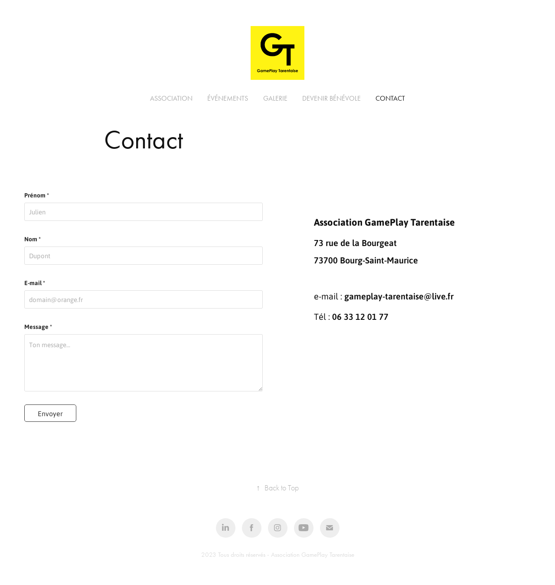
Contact (390, 98)
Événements (227, 98)
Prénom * (36, 195)
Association (171, 98)
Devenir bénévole (331, 98)
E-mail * (34, 283)
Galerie (275, 98)
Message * (38, 327)
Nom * (32, 239)
